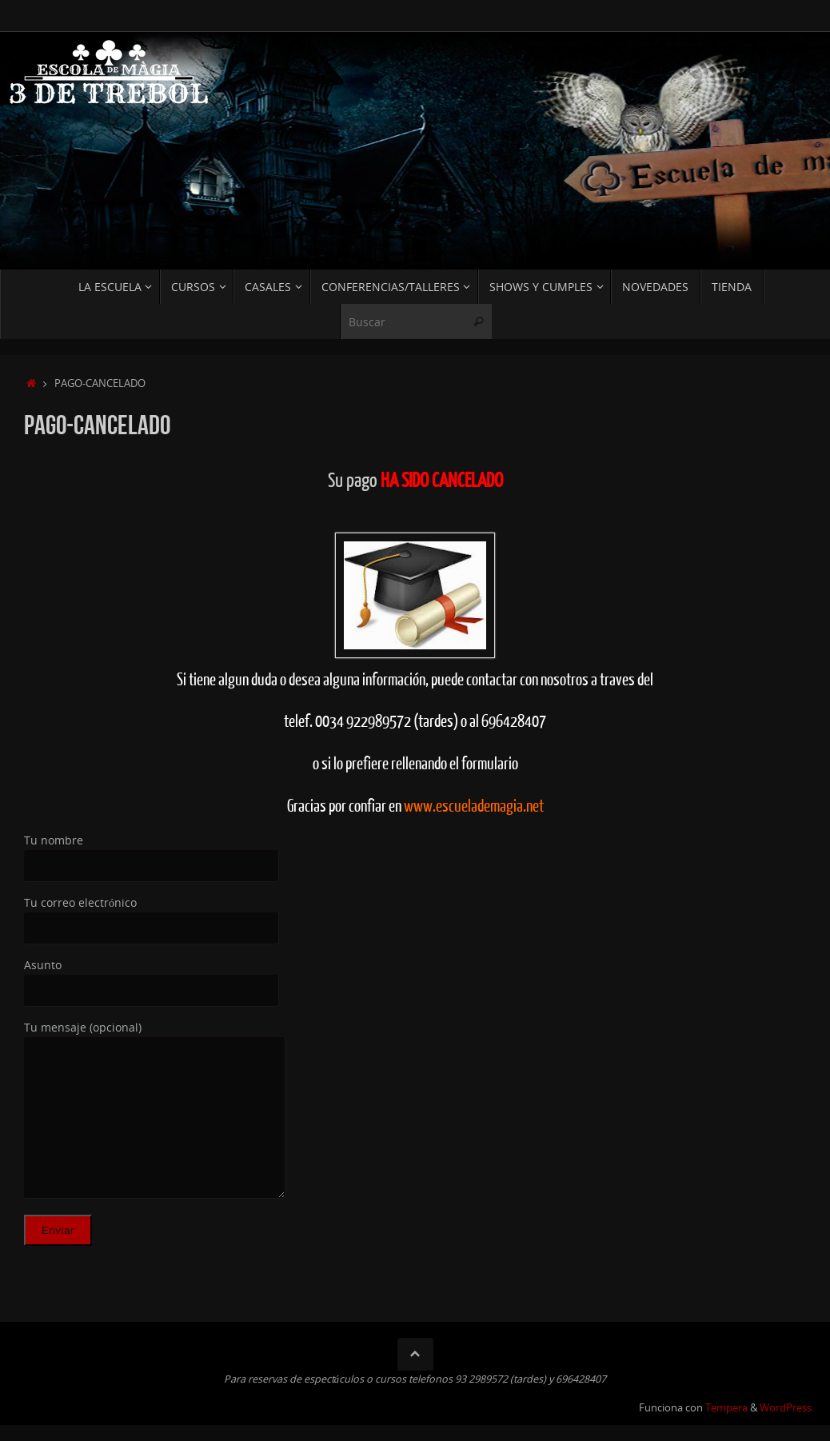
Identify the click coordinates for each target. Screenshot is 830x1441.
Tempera (726, 1408)
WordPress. (787, 1408)
